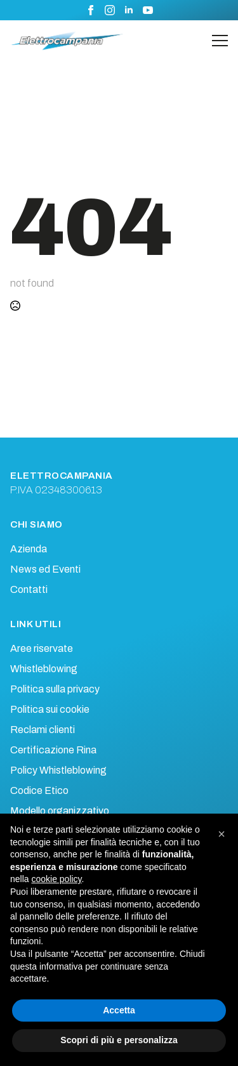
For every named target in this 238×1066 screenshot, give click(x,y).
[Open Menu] (220, 41)
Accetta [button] (119, 1010)
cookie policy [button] (56, 879)
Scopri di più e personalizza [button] (118, 1040)
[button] (221, 834)
